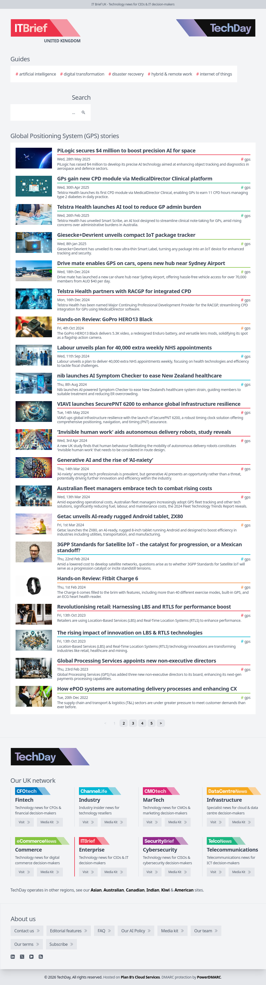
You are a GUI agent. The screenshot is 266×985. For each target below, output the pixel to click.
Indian (153, 890)
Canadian (135, 890)
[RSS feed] (41, 957)
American (184, 890)
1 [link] (115, 723)
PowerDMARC (209, 977)
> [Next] (161, 723)
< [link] (105, 723)
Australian (114, 890)
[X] (22, 957)
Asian (96, 890)
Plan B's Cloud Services (140, 977)
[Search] (45, 112)
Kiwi (165, 890)
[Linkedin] (13, 957)
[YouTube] (31, 957)
